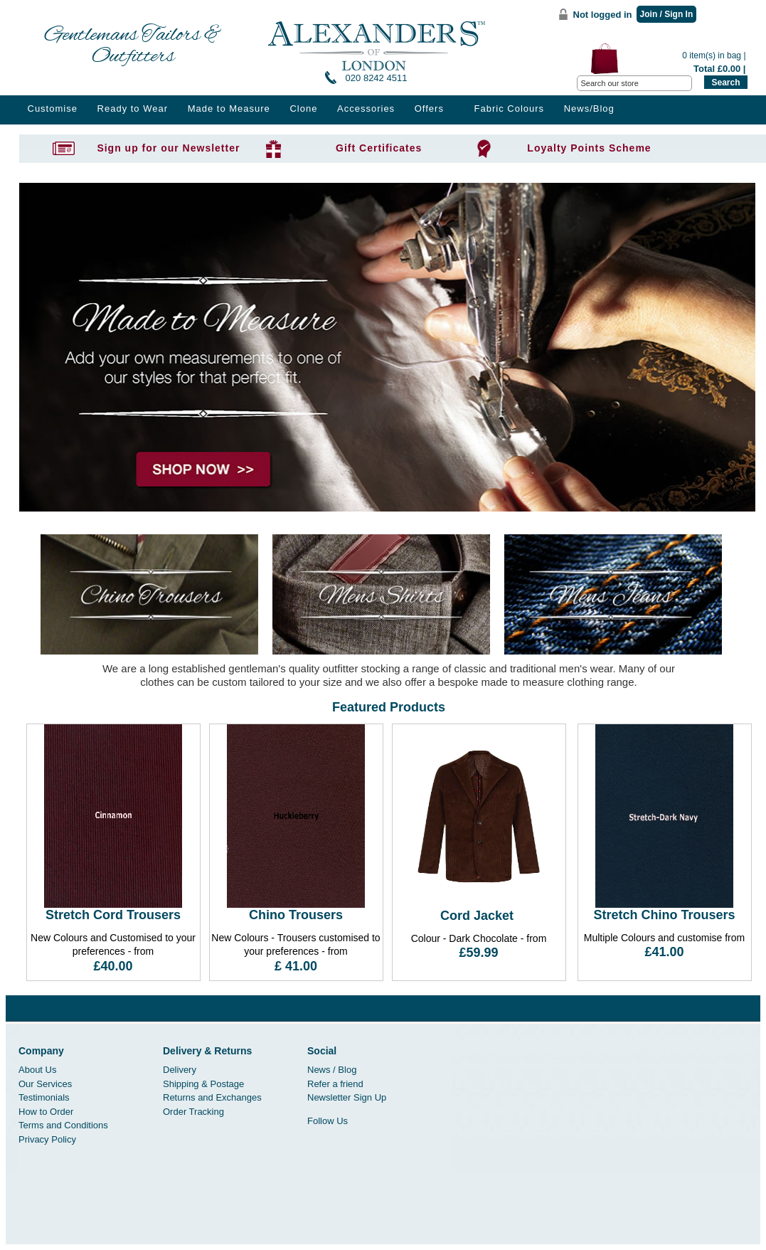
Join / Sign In (666, 14)
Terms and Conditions (63, 1125)
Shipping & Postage (203, 1084)
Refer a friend (335, 1084)
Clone (303, 108)
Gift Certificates (379, 148)
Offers (429, 108)
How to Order (45, 1111)
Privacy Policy (47, 1139)
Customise (53, 108)
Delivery (179, 1069)
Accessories (366, 108)
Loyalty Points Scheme (589, 148)
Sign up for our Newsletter (168, 148)
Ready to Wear (132, 108)
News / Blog (331, 1069)
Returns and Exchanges (212, 1097)
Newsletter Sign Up (346, 1097)
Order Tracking (193, 1111)
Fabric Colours (509, 108)
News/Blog (589, 108)
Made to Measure (229, 108)
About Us (37, 1069)
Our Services (45, 1084)
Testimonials (44, 1097)
